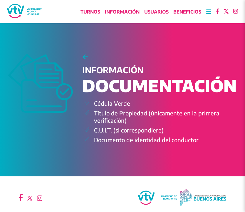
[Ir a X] (226, 12)
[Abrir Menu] (209, 12)
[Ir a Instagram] (235, 12)
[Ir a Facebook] (217, 12)
